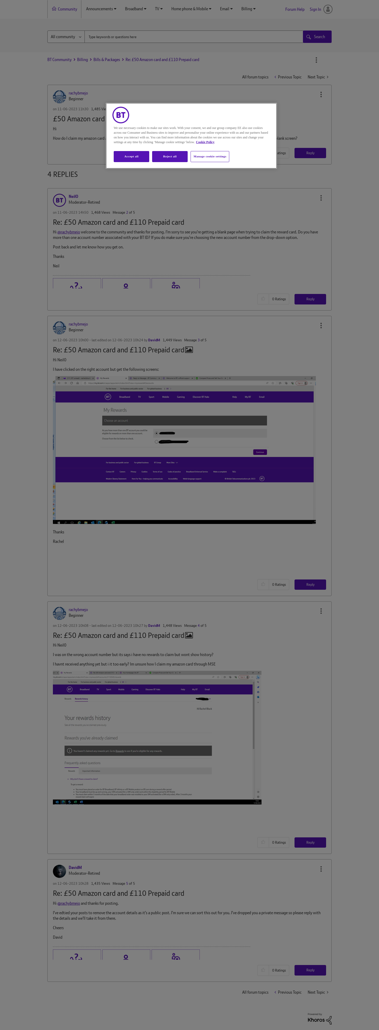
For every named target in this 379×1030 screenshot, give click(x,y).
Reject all (170, 156)
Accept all (131, 156)
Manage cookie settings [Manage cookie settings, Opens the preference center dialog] (209, 156)
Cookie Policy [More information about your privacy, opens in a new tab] (205, 142)
